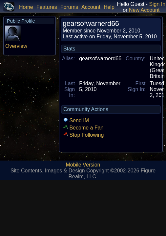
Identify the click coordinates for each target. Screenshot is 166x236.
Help (109, 7)
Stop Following (83, 135)
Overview (16, 46)
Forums (69, 7)
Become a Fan (83, 127)
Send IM (76, 120)
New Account (144, 10)
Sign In (157, 4)
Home (26, 7)
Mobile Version (83, 164)
